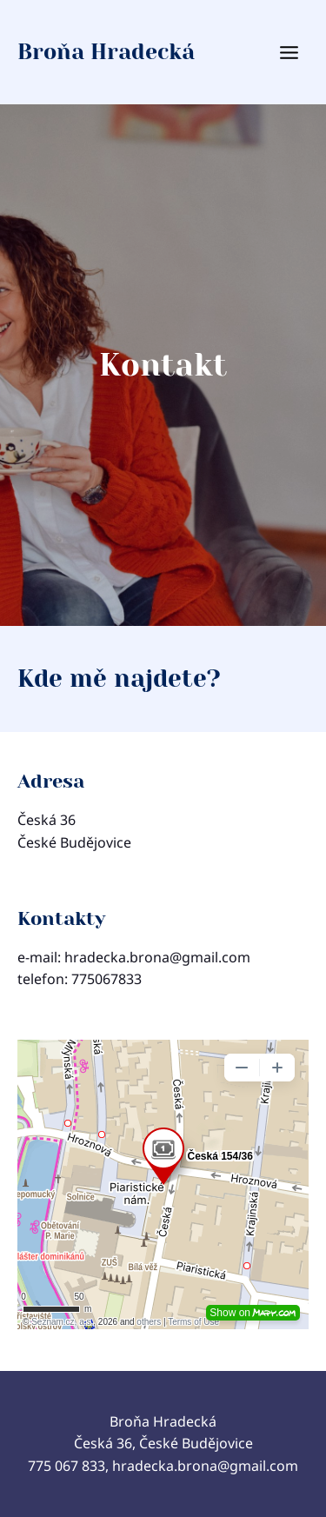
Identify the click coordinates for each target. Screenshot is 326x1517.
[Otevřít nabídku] (302, 52)
